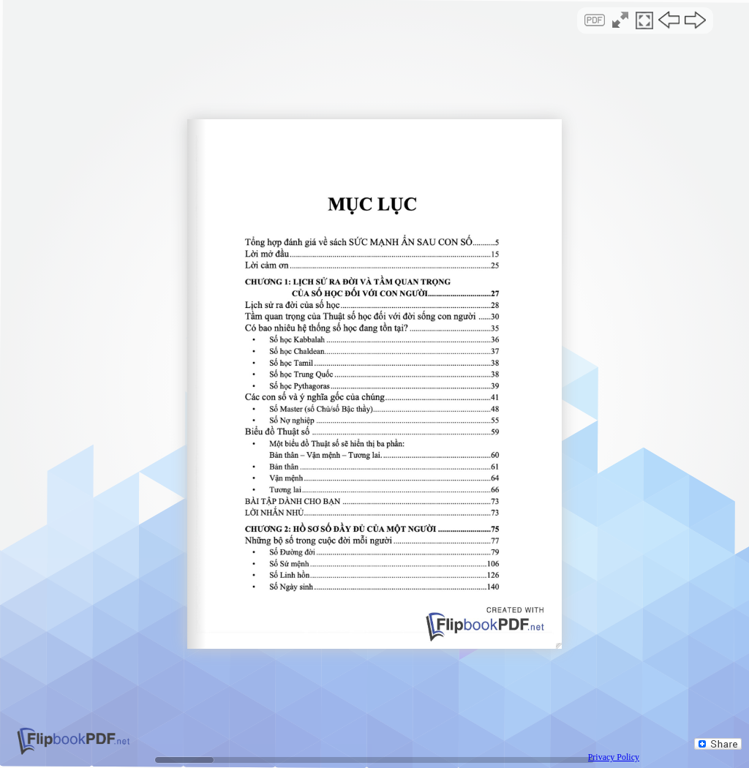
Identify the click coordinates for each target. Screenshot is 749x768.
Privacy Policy (613, 757)
